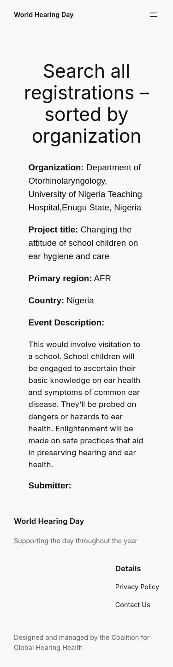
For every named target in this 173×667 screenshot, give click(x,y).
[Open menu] (153, 14)
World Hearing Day (44, 14)
